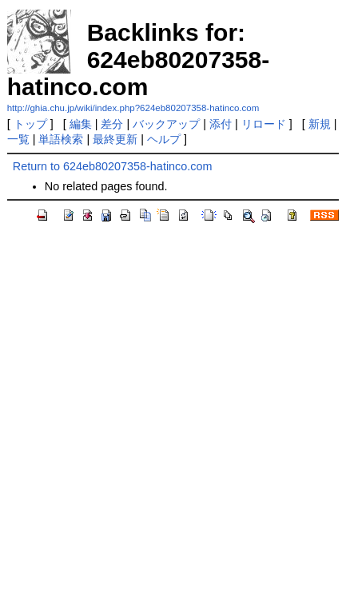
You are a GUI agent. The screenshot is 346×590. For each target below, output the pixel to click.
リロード (263, 124)
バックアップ (166, 124)
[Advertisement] (173, 409)
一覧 (18, 139)
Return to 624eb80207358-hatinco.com (113, 166)
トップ (30, 124)
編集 (81, 124)
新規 (319, 124)
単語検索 (60, 139)
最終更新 (115, 139)
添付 (220, 124)
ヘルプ (164, 139)
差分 (112, 124)
